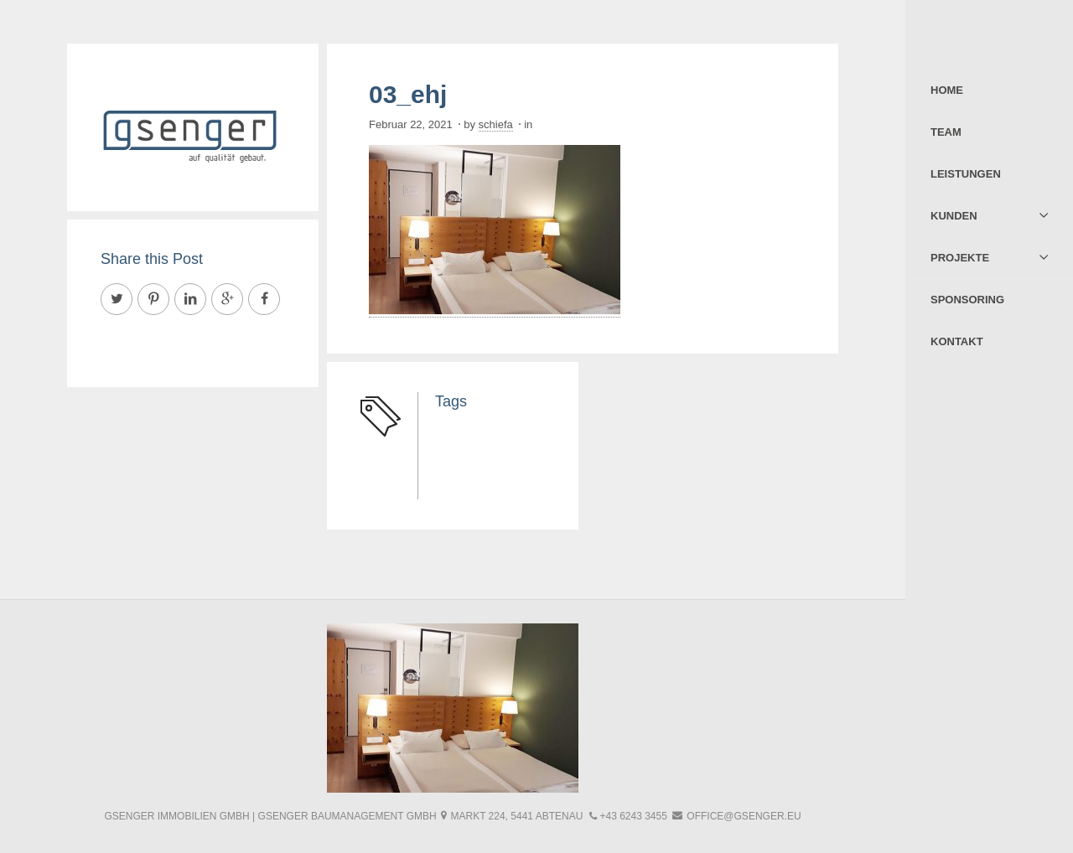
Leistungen (965, 174)
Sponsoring (967, 299)
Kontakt (956, 341)
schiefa (496, 124)
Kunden (953, 215)
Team (946, 132)
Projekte (959, 257)
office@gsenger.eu (744, 816)
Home (946, 90)
